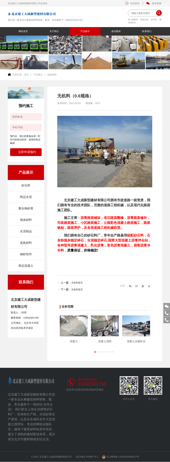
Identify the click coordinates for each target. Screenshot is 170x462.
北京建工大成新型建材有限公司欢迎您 (27, 3)
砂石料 (154, 19)
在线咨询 (132, 3)
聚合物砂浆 (25, 208)
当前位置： (18, 74)
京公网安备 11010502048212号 (120, 457)
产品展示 (38, 74)
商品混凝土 (25, 265)
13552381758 (92, 384)
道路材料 (52, 74)
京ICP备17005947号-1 (87, 456)
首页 (26, 74)
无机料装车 (77, 282)
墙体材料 (26, 220)
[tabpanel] (74, 329)
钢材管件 (26, 254)
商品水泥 (144, 19)
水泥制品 (26, 231)
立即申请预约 (27, 152)
